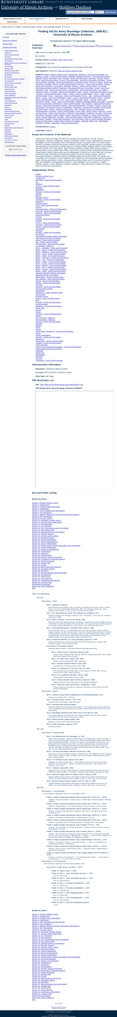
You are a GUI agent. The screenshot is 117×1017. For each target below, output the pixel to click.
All (33, 588)
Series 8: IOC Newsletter (42, 516)
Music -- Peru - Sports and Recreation (68, 100)
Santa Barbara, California (84, 113)
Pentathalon (67, 107)
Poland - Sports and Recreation (61, 109)
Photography (106, 107)
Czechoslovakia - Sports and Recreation (81, 80)
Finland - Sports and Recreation (48, 219)
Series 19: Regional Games (43, 538)
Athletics (39, 76)
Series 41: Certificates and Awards (46, 580)
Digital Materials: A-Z (62, 18)
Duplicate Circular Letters (12, 70)
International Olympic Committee (80, 88)
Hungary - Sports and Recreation (84, 86)
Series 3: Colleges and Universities (46, 507)
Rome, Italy (80, 111)
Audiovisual (8, 131)
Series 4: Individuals (40, 509)
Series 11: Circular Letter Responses (47, 522)
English (49, 130)
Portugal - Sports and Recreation (91, 109)
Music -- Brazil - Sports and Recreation (92, 92)
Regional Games (9, 89)
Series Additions (9, 142)
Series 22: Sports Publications (44, 544)
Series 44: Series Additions (43, 586)
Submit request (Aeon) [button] (62, 46)
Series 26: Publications (41, 551)
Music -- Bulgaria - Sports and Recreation (51, 252)
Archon (57, 1015)
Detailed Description (10, 47)
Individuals (8, 56)
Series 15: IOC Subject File (43, 530)
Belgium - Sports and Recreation (97, 76)
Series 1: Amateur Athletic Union (45, 503)
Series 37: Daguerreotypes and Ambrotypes (49, 573)
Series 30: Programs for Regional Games (48, 559)
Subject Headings (87, 18)
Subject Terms (8, 44)
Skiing (62, 115)
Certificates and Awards (11, 136)
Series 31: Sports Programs (43, 561)
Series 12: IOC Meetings (42, 524)
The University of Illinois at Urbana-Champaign (63, 1016)
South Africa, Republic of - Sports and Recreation (90, 115)
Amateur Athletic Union (11, 50)
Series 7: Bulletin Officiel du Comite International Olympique (56, 515)
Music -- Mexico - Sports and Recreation (51, 265)
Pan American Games (53, 107)
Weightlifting (103, 121)
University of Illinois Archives (27, 7)
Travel (6, 119)
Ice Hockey (102, 86)
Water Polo (93, 121)
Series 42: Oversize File (42, 582)
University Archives (7, 27)
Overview (6, 37)
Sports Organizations (11, 93)
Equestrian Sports (81, 82)
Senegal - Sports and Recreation (48, 322)
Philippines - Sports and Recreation (86, 107)
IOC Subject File (9, 81)
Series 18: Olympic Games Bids (45, 536)
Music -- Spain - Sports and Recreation (60, 102)
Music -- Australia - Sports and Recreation (60, 92)
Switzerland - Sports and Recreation (49, 341)
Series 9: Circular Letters (42, 518)
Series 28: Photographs (42, 555)
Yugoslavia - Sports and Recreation (65, 123)
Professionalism (42, 111)
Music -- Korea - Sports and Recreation (82, 98)
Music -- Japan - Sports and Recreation (51, 98)
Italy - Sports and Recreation (56, 90)
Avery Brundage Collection (52, 27)
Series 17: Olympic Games (43, 534)
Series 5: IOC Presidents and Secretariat (48, 511)
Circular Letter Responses (12, 72)
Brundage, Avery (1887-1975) (61, 60)
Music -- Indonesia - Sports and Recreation (64, 96)
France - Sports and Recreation (64, 84)
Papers (52, 127)
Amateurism (8, 52)
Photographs (8, 109)
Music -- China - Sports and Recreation (78, 94)
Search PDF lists (110, 12)
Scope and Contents (10, 40)
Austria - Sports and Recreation (55, 76)
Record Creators (12, 22)
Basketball (80, 76)
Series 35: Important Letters (43, 569)
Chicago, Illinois (103, 78)
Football (48, 84)
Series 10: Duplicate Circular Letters (46, 520)
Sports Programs (9, 115)
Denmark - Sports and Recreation (48, 211)
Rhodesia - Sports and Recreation (62, 111)
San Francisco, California (64, 113)
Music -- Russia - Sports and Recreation (51, 269)
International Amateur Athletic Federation (51, 88)
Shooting (48, 115)
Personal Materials (10, 101)
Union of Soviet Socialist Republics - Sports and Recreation (58, 347)
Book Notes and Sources (12, 121)
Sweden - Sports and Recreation (70, 117)
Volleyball (84, 121)
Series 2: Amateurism (41, 505)
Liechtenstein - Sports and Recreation (82, 90)
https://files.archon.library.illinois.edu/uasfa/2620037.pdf (61, 385)
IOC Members (9, 61)
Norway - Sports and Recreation (73, 106)
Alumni (40, 27)
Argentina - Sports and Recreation (92, 75)
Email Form (62, 1008)
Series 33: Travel (39, 565)
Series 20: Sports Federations (44, 540)
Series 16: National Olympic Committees (48, 532)
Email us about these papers (15, 155)
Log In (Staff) (58, 1003)
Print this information (104, 46)
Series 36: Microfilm (40, 571)
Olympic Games (9, 85)
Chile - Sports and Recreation (47, 80)
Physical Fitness (42, 109)
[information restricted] (41, 584)
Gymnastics (58, 86)
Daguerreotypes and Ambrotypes (14, 127)
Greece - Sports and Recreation (48, 227)
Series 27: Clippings (40, 553)
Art (107, 75)
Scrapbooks (8, 129)
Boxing (45, 78)
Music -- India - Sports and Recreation (50, 256)
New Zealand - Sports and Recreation (96, 104)
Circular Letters (9, 68)
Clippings (7, 107)
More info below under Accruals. (70, 71)
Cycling (62, 80)
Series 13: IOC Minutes (42, 526)
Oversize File (8, 138)
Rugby (94, 111)
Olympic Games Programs (12, 111)
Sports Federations (10, 91)
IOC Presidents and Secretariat (13, 59)
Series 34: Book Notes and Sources (46, 567)
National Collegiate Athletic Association (91, 102)
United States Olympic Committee (67, 121)
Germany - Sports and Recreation (90, 84)
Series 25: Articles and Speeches (45, 549)
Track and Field (77, 119)
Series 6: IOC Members (42, 513)
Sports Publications (10, 95)
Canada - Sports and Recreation (75, 78)
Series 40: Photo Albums (42, 579)
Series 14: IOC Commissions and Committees (50, 528)
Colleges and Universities (12, 54)
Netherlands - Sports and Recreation (67, 104)
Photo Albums (9, 134)
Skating (56, 115)
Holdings (18, 27)
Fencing (92, 82)
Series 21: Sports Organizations (45, 542)
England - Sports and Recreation (61, 82)
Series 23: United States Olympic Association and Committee (56, 546)
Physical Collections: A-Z (37, 18)
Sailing (51, 113)
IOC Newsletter (9, 66)
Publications (8, 105)
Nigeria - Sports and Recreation (48, 106)
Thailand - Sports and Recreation (57, 119)
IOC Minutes (8, 76)
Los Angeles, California (44, 246)
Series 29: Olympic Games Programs (47, 557)
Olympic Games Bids (11, 87)
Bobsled (39, 78)
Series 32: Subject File (41, 563)
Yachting (47, 123)
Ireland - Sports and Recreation (48, 240)
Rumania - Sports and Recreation (48, 314)
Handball (67, 86)
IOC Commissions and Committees (15, 79)
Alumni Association (29, 27)
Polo (76, 109)
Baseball (71, 76)
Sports (38, 117)
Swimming (87, 117)
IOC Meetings (8, 74)
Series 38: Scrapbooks (41, 575)
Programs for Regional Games (13, 113)
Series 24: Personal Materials (44, 548)
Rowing (88, 111)
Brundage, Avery (55, 78)
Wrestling (39, 123)
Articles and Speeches (11, 103)
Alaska (46, 75)
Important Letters (9, 123)
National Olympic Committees (13, 83)
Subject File (8, 117)
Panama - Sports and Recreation (48, 287)
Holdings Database (75, 7)
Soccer (68, 115)
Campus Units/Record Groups (12, 18)
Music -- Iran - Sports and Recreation (96, 96)
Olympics (90, 106)
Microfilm (7, 125)
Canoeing (92, 78)
